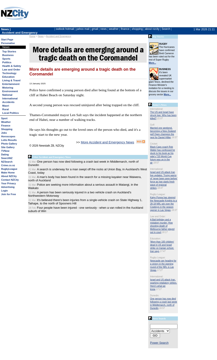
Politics (6, 62)
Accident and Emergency (58, 36)
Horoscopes (8, 136)
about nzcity (152, 28)
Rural (5, 109)
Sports (6, 58)
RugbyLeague (9, 169)
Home (32, 36)
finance (125, 28)
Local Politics (10, 113)
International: (156, 109)
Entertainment (10, 84)
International (10, 98)
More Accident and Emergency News (107, 142)
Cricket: (154, 144)
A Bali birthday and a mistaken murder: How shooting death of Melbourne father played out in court (162, 226)
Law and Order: (158, 216)
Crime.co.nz (8, 165)
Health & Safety (11, 66)
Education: (155, 238)
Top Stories (9, 51)
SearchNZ (6, 158)
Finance (5, 125)
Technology (9, 73)
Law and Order (11, 69)
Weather (6, 122)
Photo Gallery (9, 143)
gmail (95, 28)
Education (8, 76)
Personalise (8, 43)
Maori (5, 105)
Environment (10, 91)
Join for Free (8, 194)
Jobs (4, 132)
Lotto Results (9, 140)
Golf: (152, 125)
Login (4, 190)
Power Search (159, 342)
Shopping (6, 129)
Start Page (7, 39)
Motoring (7, 87)
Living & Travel (11, 80)
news (103, 28)
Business (8, 55)
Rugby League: (157, 194)
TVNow (5, 151)
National (7, 95)
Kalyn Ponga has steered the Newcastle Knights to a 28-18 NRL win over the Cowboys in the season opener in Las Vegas (163, 203)
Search (166, 28)
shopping (137, 28)
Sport (4, 118)
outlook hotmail (65, 28)
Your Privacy (8, 183)
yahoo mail (83, 28)
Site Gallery (7, 147)
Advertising (7, 187)
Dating (5, 154)
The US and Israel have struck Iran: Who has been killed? (163, 115)
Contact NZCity (10, 179)
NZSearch (6, 161)
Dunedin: (154, 295)
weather (114, 28)
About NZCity (9, 176)
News (41, 36)
